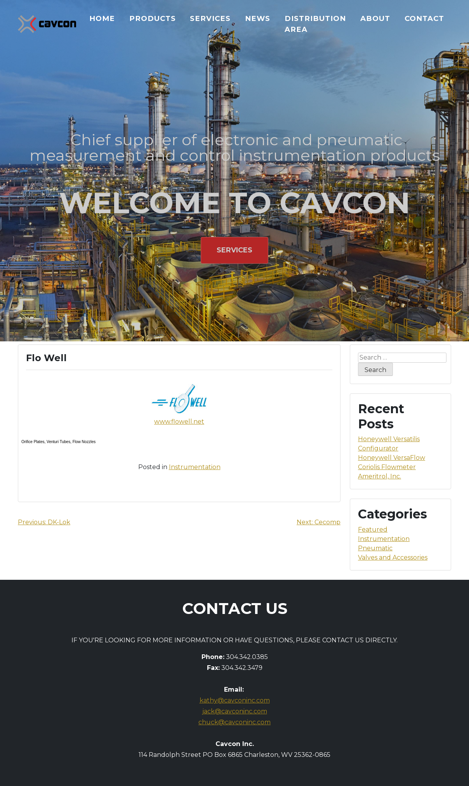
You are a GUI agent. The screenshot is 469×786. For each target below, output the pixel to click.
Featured (372, 529)
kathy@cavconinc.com (235, 700)
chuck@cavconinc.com (234, 722)
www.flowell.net (179, 421)
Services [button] (234, 250)
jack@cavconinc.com (234, 711)
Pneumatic (375, 548)
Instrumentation (195, 467)
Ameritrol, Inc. (379, 476)
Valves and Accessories (392, 557)
